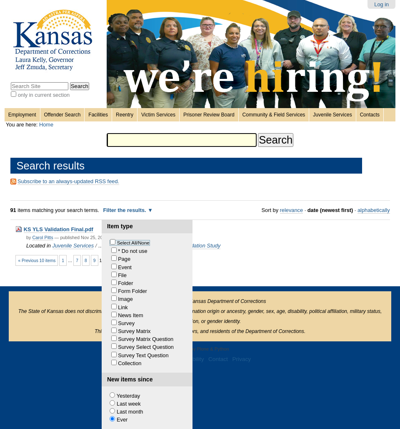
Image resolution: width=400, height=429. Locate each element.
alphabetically (374, 210)
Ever (122, 419)
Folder (125, 283)
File (122, 275)
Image (125, 299)
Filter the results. (125, 210)
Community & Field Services (273, 115)
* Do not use (132, 251)
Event (125, 267)
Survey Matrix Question (145, 339)
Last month (130, 412)
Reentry (124, 115)
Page (124, 259)
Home (46, 124)
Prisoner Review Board (209, 115)
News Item (130, 315)
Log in (381, 4)
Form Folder (132, 291)
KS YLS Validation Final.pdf (58, 229)
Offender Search (62, 115)
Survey (126, 323)
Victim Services (158, 115)
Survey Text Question (143, 355)
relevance (291, 210)
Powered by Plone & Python (200, 348)
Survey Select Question (146, 347)
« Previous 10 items (36, 260)
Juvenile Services (332, 115)
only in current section (44, 95)
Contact (218, 359)
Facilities (98, 115)
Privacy (241, 359)
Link (123, 307)
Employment (22, 115)
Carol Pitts (42, 237)
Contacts (370, 115)
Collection (129, 363)
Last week (129, 404)
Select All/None (133, 242)
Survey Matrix (134, 331)
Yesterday (128, 396)
